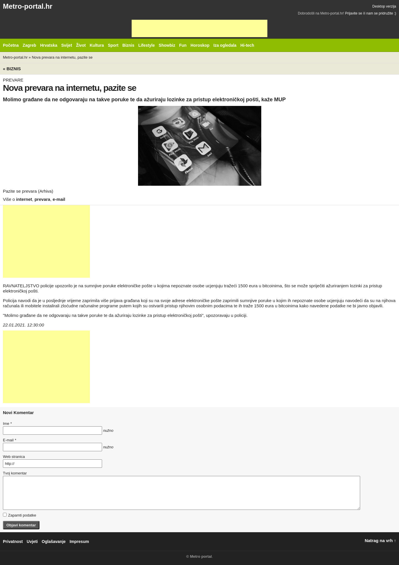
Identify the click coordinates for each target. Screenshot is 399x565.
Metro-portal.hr (27, 6)
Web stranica (14, 456)
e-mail (59, 199)
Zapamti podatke (19, 515)
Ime (7, 423)
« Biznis (12, 68)
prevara (42, 199)
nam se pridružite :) (381, 13)
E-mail (9, 440)
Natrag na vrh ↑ (380, 540)
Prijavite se (353, 13)
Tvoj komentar (15, 473)
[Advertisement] (199, 28)
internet (24, 199)
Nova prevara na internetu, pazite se (62, 57)
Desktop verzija (384, 6)
